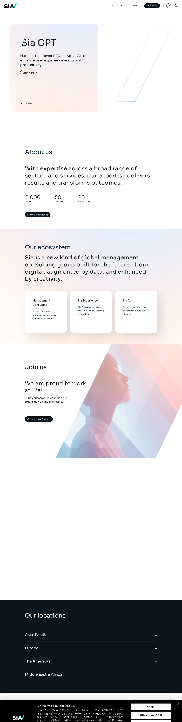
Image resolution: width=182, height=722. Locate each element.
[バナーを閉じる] (178, 682)
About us (117, 5)
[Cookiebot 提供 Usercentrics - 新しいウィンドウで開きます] (18, 716)
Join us (133, 5)
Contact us (152, 5)
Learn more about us (37, 215)
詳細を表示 (137, 716)
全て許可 (151, 684)
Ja (168, 5)
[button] (26, 103)
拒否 (151, 701)
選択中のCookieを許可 (151, 693)
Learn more (28, 73)
